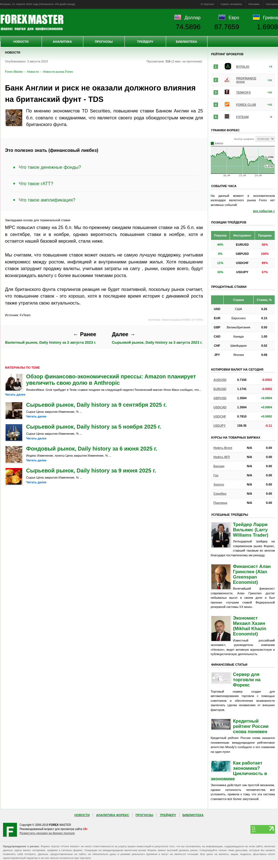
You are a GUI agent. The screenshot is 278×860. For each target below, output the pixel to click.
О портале (207, 4)
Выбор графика (244, 138)
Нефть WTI (222, 457)
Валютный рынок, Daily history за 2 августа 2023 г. (50, 338)
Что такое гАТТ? (36, 183)
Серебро (220, 493)
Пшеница (220, 502)
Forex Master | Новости (31, 22)
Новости (21, 41)
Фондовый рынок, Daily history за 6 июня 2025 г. (91, 449)
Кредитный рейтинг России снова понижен (251, 726)
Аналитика (62, 41)
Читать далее (15, 394)
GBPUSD (220, 398)
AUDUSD (220, 379)
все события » (264, 211)
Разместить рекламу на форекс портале (47, 833)
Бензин (219, 466)
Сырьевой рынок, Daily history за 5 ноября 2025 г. (93, 427)
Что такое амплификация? (47, 199)
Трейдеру (145, 41)
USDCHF (220, 416)
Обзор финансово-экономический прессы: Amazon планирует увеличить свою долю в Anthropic (111, 379)
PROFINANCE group (246, 80)
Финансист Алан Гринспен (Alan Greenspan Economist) (252, 574)
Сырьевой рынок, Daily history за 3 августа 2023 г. (157, 338)
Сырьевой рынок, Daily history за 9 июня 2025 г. (91, 470)
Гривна (270, 17)
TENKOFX (243, 92)
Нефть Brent (223, 447)
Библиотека (186, 41)
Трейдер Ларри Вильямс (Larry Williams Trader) (250, 529)
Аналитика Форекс (112, 815)
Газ (216, 475)
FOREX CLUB (246, 104)
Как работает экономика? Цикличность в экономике (239, 770)
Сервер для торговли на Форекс (247, 679)
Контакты (272, 4)
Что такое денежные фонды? (50, 167)
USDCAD (220, 407)
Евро (234, 17)
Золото (219, 484)
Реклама (254, 4)
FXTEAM (242, 117)
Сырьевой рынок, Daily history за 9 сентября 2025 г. (96, 405)
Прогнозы (103, 41)
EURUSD (220, 389)
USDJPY (220, 425)
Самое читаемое (231, 4)
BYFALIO (242, 66)
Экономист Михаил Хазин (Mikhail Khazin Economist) (249, 625)
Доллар (192, 17)
